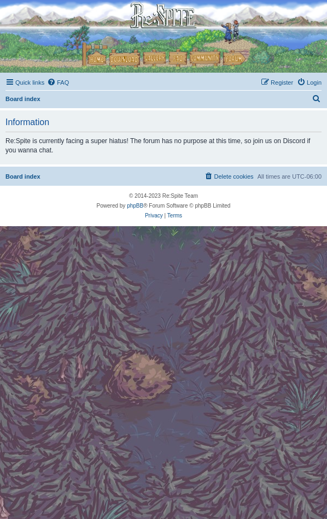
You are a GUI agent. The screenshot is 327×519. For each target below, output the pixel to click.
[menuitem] (58, 82)
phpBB (135, 206)
